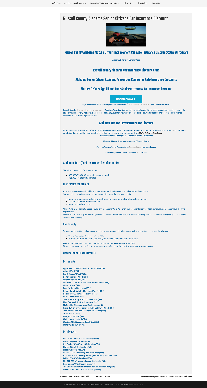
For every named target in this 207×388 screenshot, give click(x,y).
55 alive (139, 153)
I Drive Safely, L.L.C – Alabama (138, 104)
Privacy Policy (142, 3)
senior (175, 130)
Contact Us (156, 3)
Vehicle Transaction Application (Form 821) (88, 236)
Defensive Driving (135, 147)
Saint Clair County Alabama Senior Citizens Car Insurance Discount (163, 376)
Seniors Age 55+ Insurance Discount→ (104, 3)
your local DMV (152, 231)
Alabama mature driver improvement (91, 110)
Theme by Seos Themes (135, 384)
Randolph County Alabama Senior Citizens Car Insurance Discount (88, 376)
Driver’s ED (127, 3)
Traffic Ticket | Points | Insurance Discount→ (67, 3)
